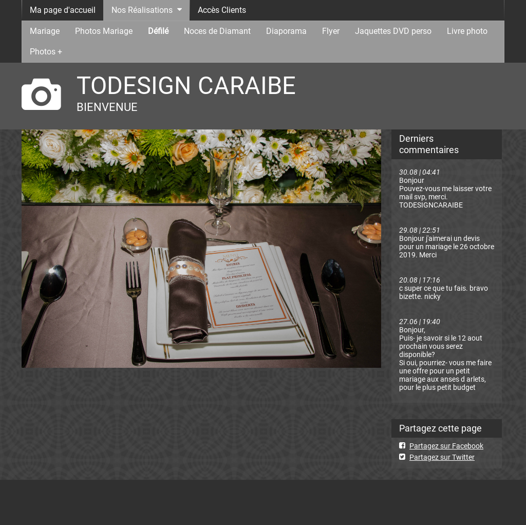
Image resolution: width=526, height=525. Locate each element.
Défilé (158, 31)
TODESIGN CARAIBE (186, 85)
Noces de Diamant (217, 31)
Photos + (46, 52)
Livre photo (467, 31)
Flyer (331, 31)
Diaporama (286, 31)
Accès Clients (222, 10)
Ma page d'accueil (63, 10)
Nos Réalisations (142, 10)
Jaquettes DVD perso (393, 31)
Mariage (45, 31)
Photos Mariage (104, 31)
